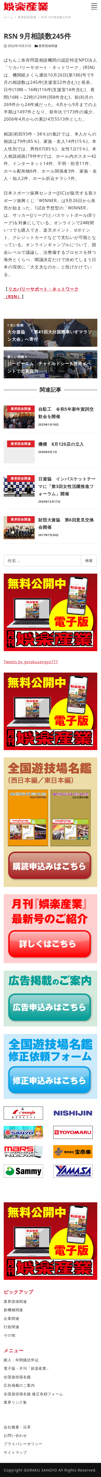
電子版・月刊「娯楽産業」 (27, 1368)
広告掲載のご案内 (19, 1385)
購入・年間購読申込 (21, 1359)
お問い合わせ (15, 1435)
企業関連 (11, 1318)
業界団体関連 (48, 46)
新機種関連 (13, 1309)
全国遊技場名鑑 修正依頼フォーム (33, 1393)
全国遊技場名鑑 (17, 1376)
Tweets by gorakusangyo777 (31, 661)
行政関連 (11, 1326)
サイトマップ (15, 1452)
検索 (89, 560)
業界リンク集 (15, 1402)
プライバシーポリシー (23, 1443)
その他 (9, 1335)
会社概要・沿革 (17, 1427)
